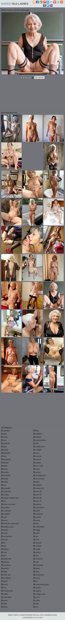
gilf (3, 556)
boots (4, 482)
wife (36, 604)
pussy (36, 520)
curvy (4, 520)
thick (36, 572)
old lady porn (39, 475)
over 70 (37, 501)
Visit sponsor (39, 77)
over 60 (37, 498)
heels (4, 581)
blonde (5, 472)
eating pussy (7, 527)
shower (37, 546)
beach (4, 450)
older (36, 482)
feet (3, 546)
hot (3, 588)
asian (4, 437)
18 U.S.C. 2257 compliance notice (45, 615)
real (35, 524)
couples (5, 507)
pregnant (38, 514)
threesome (38, 575)
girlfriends (6, 559)
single (36, 549)
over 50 (37, 495)
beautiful (5, 453)
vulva (36, 597)
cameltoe (6, 491)
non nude (38, 466)
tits (35, 581)
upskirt (37, 588)
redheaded (38, 527)
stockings (38, 565)
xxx (35, 607)
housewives (7, 591)
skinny (37, 552)
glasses (5, 562)
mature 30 (38, 488)
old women (38, 479)
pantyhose (38, 507)
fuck (4, 552)
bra (3, 485)
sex (35, 536)
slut (35, 556)
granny (5, 568)
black (4, 469)
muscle (37, 456)
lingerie (37, 437)
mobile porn (39, 447)
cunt (4, 517)
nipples (37, 463)
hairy (4, 572)
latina (4, 607)
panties (37, 504)
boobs (4, 479)
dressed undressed (10, 524)
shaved (37, 543)
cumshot (5, 514)
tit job (36, 578)
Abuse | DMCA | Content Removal (20, 615)
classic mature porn (10, 498)
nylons (37, 472)
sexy (36, 540)
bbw (4, 447)
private (37, 517)
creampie (6, 511)
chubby (5, 495)
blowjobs (5, 475)
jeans (4, 600)
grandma (6, 565)
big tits (5, 463)
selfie (36, 533)
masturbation (39, 440)
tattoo (36, 568)
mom (36, 453)
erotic (4, 533)
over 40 (37, 491)
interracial (6, 597)
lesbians (37, 434)
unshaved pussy (41, 584)
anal (4, 434)
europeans (6, 536)
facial (4, 540)
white (36, 600)
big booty (6, 459)
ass (3, 440)
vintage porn (39, 594)
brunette (5, 488)
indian (4, 594)
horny (4, 584)
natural (37, 459)
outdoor (37, 485)
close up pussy (8, 504)
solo (36, 562)
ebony (4, 530)
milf (35, 443)
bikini (4, 466)
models (37, 450)
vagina (37, 591)
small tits (38, 559)
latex (4, 604)
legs (36, 431)
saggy (36, 530)
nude (36, 469)
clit (3, 501)
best (4, 456)
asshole (5, 443)
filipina (4, 549)
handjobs (6, 578)
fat (3, 543)
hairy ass (6, 575)
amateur (5, 431)
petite (36, 511)
